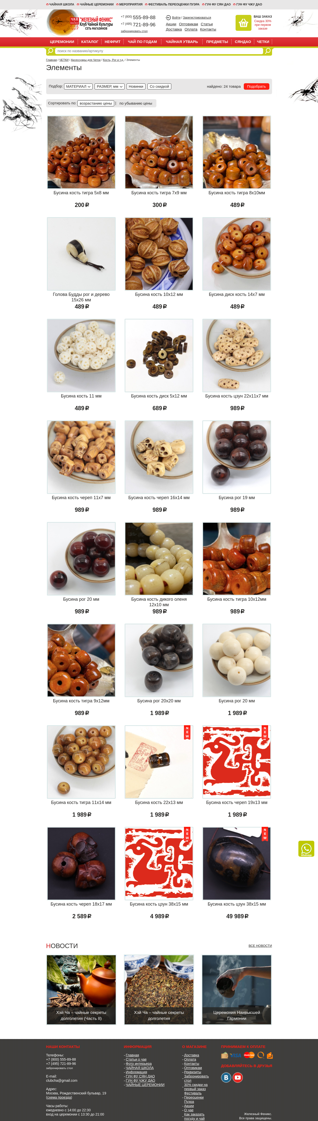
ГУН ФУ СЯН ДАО (218, 4)
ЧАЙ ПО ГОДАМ (142, 42)
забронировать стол (134, 31)
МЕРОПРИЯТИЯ (131, 4)
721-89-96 (138, 24)
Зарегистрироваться (197, 17)
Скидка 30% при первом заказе (262, 24)
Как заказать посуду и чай (194, 1116)
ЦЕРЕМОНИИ (62, 42)
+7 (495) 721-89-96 (61, 1064)
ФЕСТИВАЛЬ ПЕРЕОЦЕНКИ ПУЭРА (174, 4)
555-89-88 (138, 17)
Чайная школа (61, 4)
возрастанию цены (96, 103)
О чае (189, 1110)
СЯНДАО (243, 42)
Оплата (191, 29)
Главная (51, 59)
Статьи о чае (136, 1059)
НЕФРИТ (113, 42)
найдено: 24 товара (224, 86)
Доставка (174, 29)
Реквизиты (192, 1072)
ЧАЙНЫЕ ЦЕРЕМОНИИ (97, 4)
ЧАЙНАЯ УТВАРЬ (182, 42)
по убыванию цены (135, 103)
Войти (176, 17)
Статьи (207, 24)
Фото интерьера (139, 1064)
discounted (159, 86)
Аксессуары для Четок (86, 59)
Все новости (260, 946)
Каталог (89, 42)
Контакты (208, 29)
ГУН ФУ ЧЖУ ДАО (249, 4)
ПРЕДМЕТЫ (217, 42)
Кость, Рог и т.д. (113, 59)
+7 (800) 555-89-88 (61, 1059)
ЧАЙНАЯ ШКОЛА (140, 1068)
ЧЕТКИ (263, 42)
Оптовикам (188, 24)
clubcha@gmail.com (61, 1080)
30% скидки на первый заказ (196, 1087)
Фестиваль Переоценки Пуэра (194, 1097)
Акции (171, 24)
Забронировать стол (196, 1078)
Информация (136, 1072)
